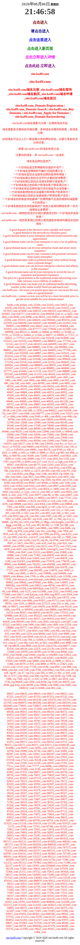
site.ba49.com (13, 937)
